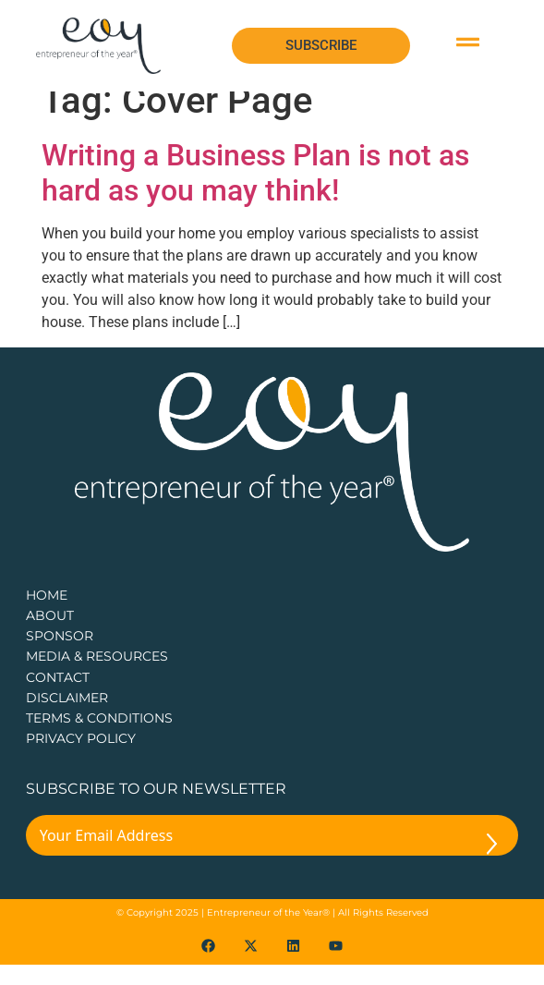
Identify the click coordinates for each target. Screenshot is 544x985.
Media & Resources (97, 676)
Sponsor (59, 656)
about (50, 635)
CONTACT (58, 697)
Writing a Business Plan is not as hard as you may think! (255, 193)
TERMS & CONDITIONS (99, 738)
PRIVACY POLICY (81, 758)
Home (46, 615)
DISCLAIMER (67, 718)
